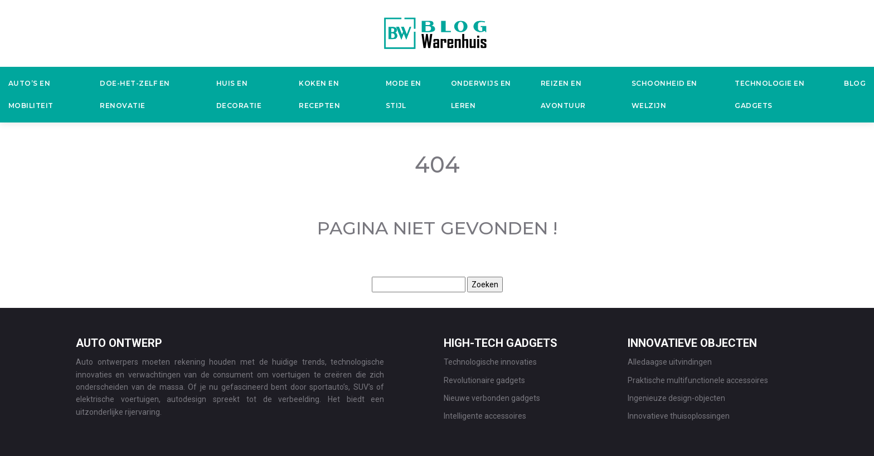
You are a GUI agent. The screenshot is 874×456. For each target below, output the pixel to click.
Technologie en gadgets (769, 94)
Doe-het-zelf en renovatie (134, 94)
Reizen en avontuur (563, 94)
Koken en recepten (319, 94)
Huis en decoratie (238, 94)
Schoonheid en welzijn (664, 94)
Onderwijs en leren (481, 94)
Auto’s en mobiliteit (31, 94)
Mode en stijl (403, 94)
